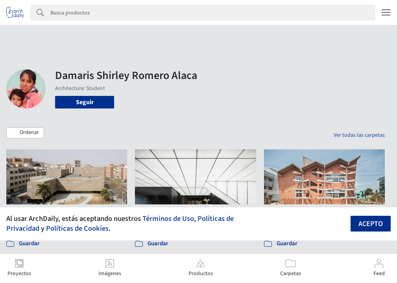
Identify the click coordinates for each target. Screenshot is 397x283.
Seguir (85, 102)
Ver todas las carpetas (359, 135)
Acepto (370, 224)
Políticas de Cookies (77, 228)
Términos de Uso (168, 218)
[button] (25, 132)
